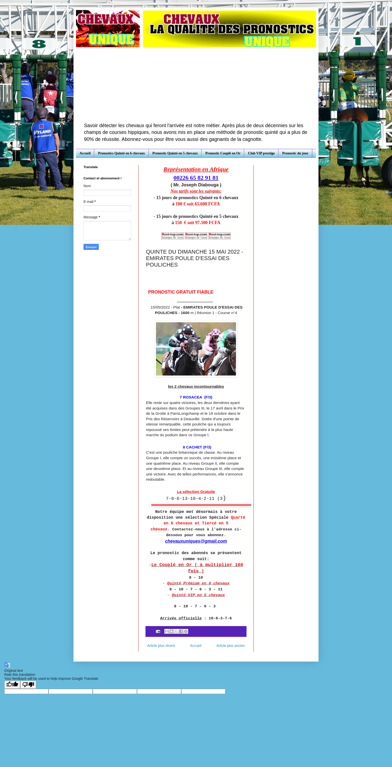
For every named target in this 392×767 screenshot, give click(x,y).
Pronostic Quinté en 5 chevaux (175, 153)
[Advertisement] (196, 85)
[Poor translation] (28, 685)
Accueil (85, 153)
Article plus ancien (230, 646)
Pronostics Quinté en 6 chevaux (121, 153)
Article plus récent (161, 646)
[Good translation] (12, 685)
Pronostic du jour (295, 153)
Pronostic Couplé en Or (222, 153)
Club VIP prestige (261, 153)
